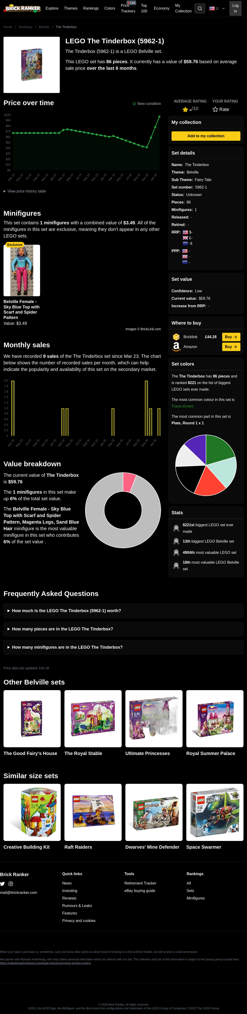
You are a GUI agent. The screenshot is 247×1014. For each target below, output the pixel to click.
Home (8, 27)
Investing (69, 891)
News (67, 883)
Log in (235, 8)
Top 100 (144, 8)
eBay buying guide (139, 891)
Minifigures (196, 898)
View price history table (26, 191)
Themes (71, 8)
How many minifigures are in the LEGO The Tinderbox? (67, 647)
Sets (190, 891)
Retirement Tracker (140, 883)
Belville (44, 27)
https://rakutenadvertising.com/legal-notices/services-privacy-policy (45, 963)
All (189, 883)
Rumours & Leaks (77, 906)
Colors (110, 8)
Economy (162, 8)
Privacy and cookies (79, 921)
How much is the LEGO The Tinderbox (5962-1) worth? (66, 610)
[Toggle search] (200, 8)
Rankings (91, 8)
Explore (52, 8)
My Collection (183, 8)
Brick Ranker (14, 874)
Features (69, 913)
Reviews (69, 898)
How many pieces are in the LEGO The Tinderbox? (62, 629)
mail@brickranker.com (18, 893)
